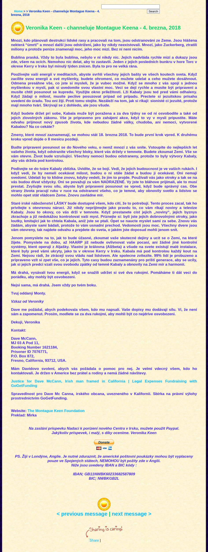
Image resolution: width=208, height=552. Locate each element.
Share (94, 540)
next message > (131, 514)
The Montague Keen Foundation (56, 411)
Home (18, 11)
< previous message (82, 514)
